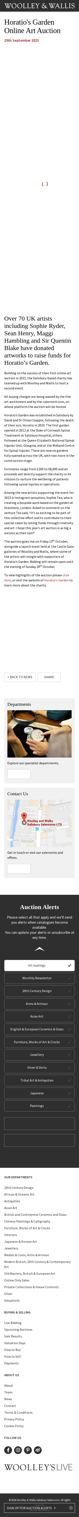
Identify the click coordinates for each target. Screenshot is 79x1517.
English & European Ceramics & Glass (37, 1029)
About (8, 1385)
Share (49, 677)
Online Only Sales (16, 1280)
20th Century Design (37, 991)
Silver (8, 1294)
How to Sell (12, 1356)
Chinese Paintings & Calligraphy (27, 1221)
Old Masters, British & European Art (29, 1273)
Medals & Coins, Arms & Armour (26, 1255)
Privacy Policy (14, 1419)
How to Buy (12, 1350)
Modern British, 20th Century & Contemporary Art (37, 1264)
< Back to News (19, 677)
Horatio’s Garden (56, 580)
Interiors (10, 1235)
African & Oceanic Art (19, 1194)
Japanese (37, 1093)
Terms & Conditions (18, 1412)
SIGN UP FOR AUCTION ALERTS (31, 1508)
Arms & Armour (37, 1004)
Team (8, 1392)
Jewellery (37, 1054)
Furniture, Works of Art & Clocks (37, 1042)
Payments (11, 1363)
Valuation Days (14, 1343)
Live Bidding (12, 1323)
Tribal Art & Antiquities (37, 1080)
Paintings (37, 1106)
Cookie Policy (14, 1426)
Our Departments (18, 1177)
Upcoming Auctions (18, 1329)
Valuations (12, 1300)
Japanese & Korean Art (20, 1241)
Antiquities (12, 1201)
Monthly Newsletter (37, 978)
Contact (10, 1406)
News (8, 1399)
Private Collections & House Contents (31, 1287)
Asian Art (36, 1016)
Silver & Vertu (37, 1067)
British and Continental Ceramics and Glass (35, 1214)
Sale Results (13, 1336)
